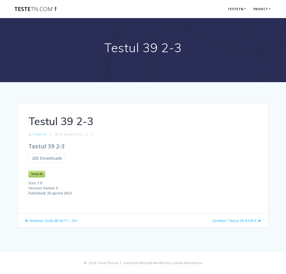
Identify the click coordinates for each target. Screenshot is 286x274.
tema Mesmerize (190, 262)
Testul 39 (36, 174)
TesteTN (39, 134)
